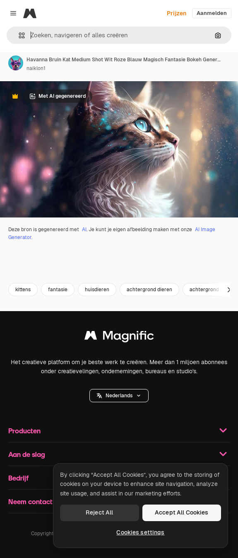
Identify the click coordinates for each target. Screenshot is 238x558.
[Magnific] (29, 13)
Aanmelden (212, 13)
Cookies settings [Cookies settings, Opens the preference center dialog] (140, 532)
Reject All (99, 512)
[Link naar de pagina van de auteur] (15, 63)
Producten (119, 430)
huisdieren (97, 289)
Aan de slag (119, 454)
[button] (18, 35)
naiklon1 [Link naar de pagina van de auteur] (36, 68)
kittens (23, 289)
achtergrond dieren (149, 289)
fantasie (57, 289)
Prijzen (176, 13)
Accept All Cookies (182, 512)
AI (84, 229)
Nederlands (119, 395)
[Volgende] (228, 289)
